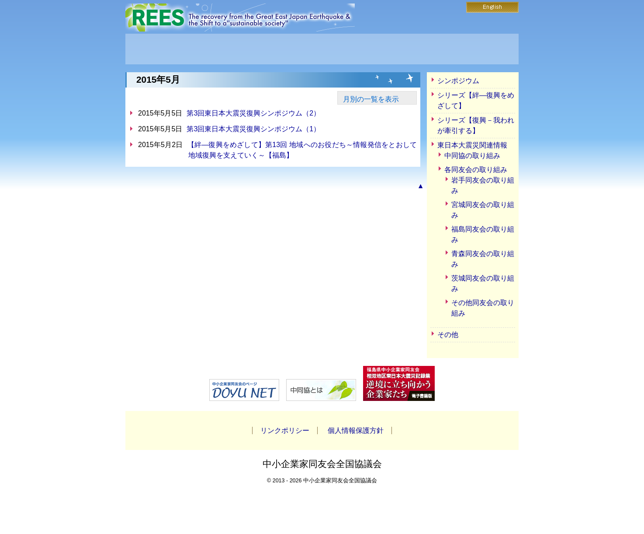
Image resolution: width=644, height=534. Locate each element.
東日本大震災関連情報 (472, 145)
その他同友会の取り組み (482, 308)
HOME (167, 49)
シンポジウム (458, 80)
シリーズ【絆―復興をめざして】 (475, 100)
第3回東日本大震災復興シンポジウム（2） (253, 113)
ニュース (322, 49)
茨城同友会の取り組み (482, 283)
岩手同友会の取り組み (482, 185)
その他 (447, 334)
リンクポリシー (284, 430)
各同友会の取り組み (475, 169)
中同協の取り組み (472, 155)
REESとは (244, 49)
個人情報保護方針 (356, 430)
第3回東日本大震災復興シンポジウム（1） (253, 129)
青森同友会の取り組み (482, 259)
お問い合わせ (399, 49)
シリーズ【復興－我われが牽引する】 (475, 125)
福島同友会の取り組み (482, 234)
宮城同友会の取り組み (482, 210)
